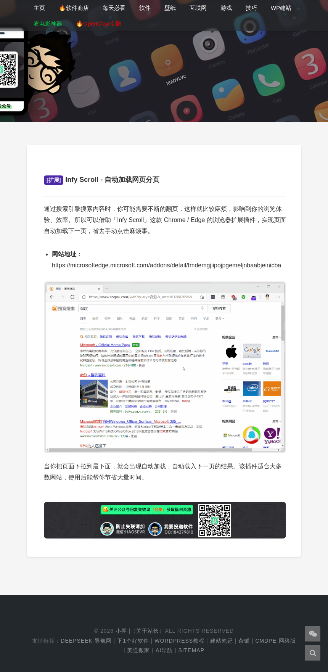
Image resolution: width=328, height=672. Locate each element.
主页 (39, 8)
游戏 (226, 8)
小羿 (121, 631)
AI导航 (164, 650)
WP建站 (281, 8)
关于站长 (147, 631)
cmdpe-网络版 (275, 641)
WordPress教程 (179, 641)
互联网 (198, 8)
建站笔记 (221, 641)
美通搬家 (138, 650)
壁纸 (170, 8)
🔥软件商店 (74, 8)
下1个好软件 (133, 641)
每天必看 (114, 8)
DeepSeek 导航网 (86, 641)
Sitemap (191, 650)
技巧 (251, 8)
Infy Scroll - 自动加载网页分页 (101, 179)
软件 (145, 8)
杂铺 (244, 641)
